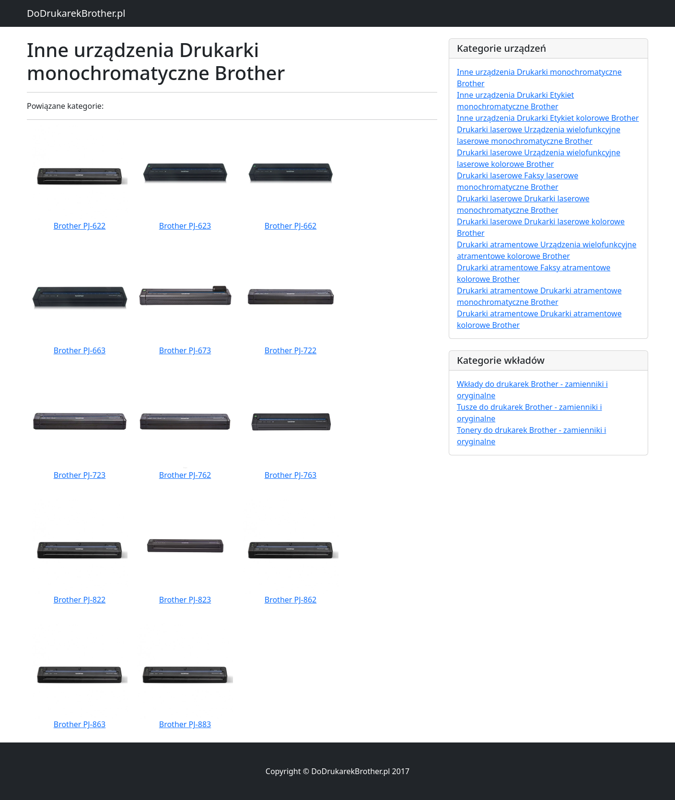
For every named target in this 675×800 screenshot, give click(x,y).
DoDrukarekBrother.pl (76, 13)
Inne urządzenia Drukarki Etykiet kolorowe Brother (548, 118)
